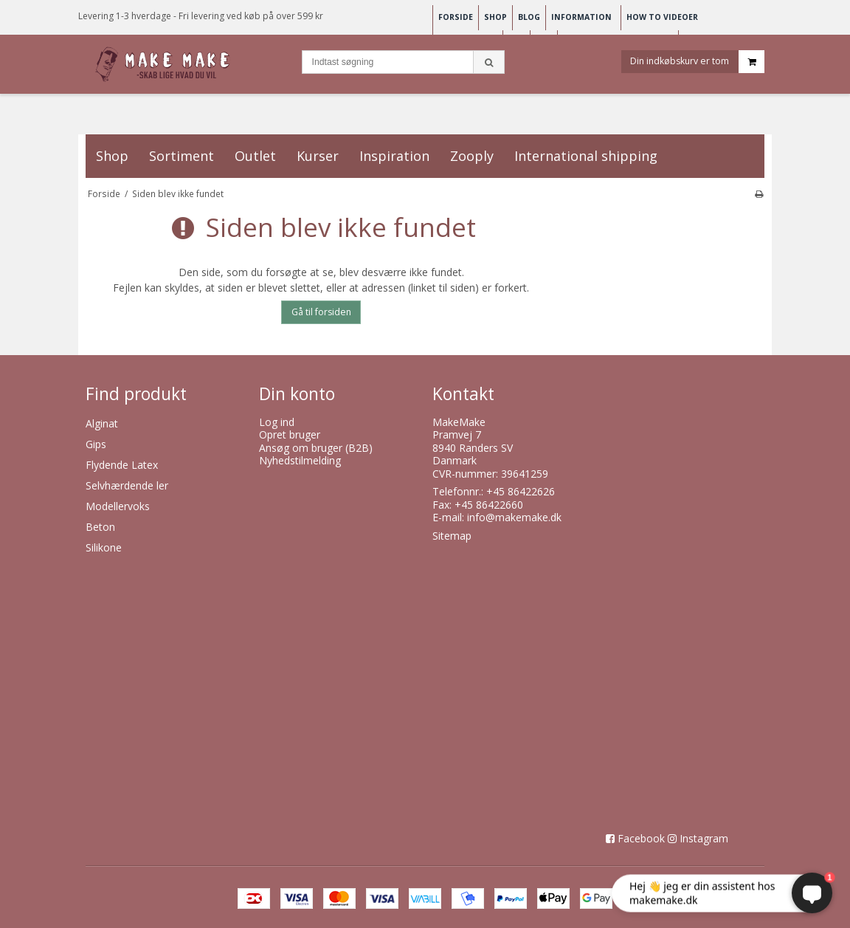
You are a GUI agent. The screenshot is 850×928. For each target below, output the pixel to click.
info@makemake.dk (514, 517)
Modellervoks (118, 506)
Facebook (641, 838)
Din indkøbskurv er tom (697, 61)
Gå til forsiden (321, 312)
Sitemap (451, 536)
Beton (100, 527)
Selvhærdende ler (127, 485)
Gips (96, 444)
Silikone (104, 547)
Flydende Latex (122, 465)
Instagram (704, 838)
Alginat (102, 423)
